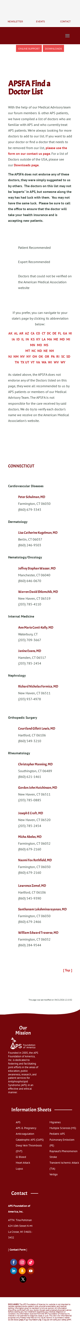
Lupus (19, 1168)
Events (40, 21)
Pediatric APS (57, 1134)
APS (18, 1122)
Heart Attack (23, 1162)
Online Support (29, 48)
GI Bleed (21, 1157)
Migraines (55, 1122)
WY (63, 362)
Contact (65, 21)
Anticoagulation (25, 1134)
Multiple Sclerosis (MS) (62, 1128)
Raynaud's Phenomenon (63, 1151)
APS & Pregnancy (26, 1128)
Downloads (53, 48)
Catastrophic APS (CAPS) (30, 1140)
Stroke (53, 1157)
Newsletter (15, 21)
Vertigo (53, 1174)
